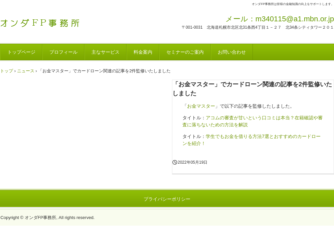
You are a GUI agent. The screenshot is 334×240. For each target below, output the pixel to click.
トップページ (21, 52)
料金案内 (143, 52)
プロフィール (63, 52)
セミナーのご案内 (185, 52)
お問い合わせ (232, 52)
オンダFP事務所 (46, 21)
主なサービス (106, 52)
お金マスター (201, 106)
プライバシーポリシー (167, 199)
